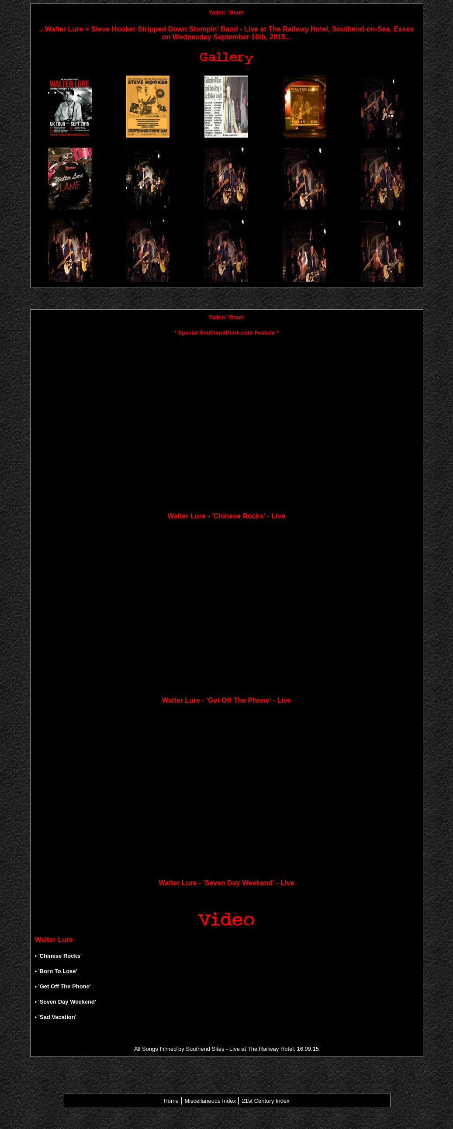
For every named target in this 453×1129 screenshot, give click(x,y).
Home (171, 1101)
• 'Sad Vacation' (55, 1017)
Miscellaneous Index (210, 1101)
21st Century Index (265, 1101)
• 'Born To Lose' (56, 971)
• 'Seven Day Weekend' (66, 1001)
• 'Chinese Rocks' (58, 956)
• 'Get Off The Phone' (63, 986)
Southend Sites (205, 1049)
